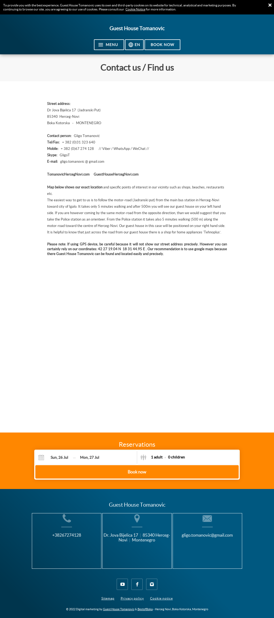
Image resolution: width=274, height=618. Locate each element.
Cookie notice (161, 594)
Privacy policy (132, 594)
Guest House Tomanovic (118, 604)
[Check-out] (89, 457)
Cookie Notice (135, 9)
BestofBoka (145, 604)
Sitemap (108, 594)
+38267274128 (57, 543)
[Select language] (134, 44)
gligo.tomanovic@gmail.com (216, 543)
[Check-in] (55, 457)
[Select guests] (162, 457)
